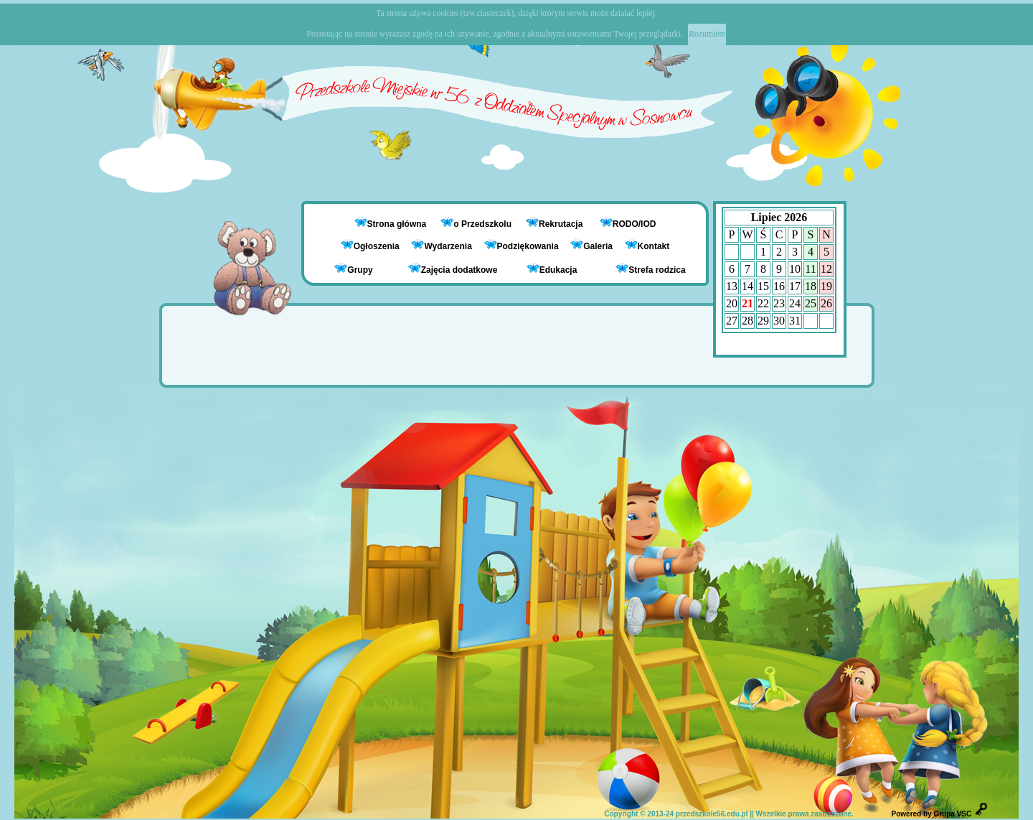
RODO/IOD (634, 224)
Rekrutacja (562, 224)
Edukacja (552, 269)
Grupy (353, 269)
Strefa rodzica (650, 269)
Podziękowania (521, 246)
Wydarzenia (441, 246)
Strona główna (398, 224)
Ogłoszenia (370, 246)
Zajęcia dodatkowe (453, 269)
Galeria (591, 246)
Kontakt (654, 246)
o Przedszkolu (483, 224)
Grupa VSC (952, 814)
